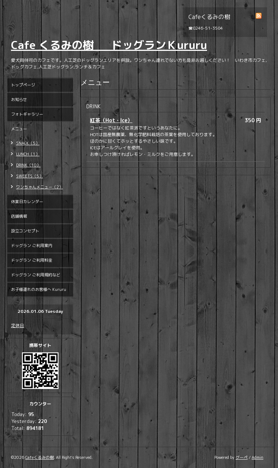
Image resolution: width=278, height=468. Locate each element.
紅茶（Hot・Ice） (111, 120)
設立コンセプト (25, 231)
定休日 (17, 325)
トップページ (23, 85)
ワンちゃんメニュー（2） (39, 187)
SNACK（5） (28, 143)
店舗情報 (19, 216)
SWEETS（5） (29, 176)
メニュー (19, 129)
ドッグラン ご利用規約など (35, 275)
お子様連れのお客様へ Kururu (38, 289)
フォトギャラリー (27, 114)
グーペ (242, 457)
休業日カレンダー (27, 202)
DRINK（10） (28, 165)
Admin (257, 457)
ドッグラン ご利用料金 (31, 260)
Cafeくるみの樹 (39, 457)
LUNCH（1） (28, 154)
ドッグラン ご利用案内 (31, 245)
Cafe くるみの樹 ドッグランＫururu (109, 45)
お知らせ (19, 99)
